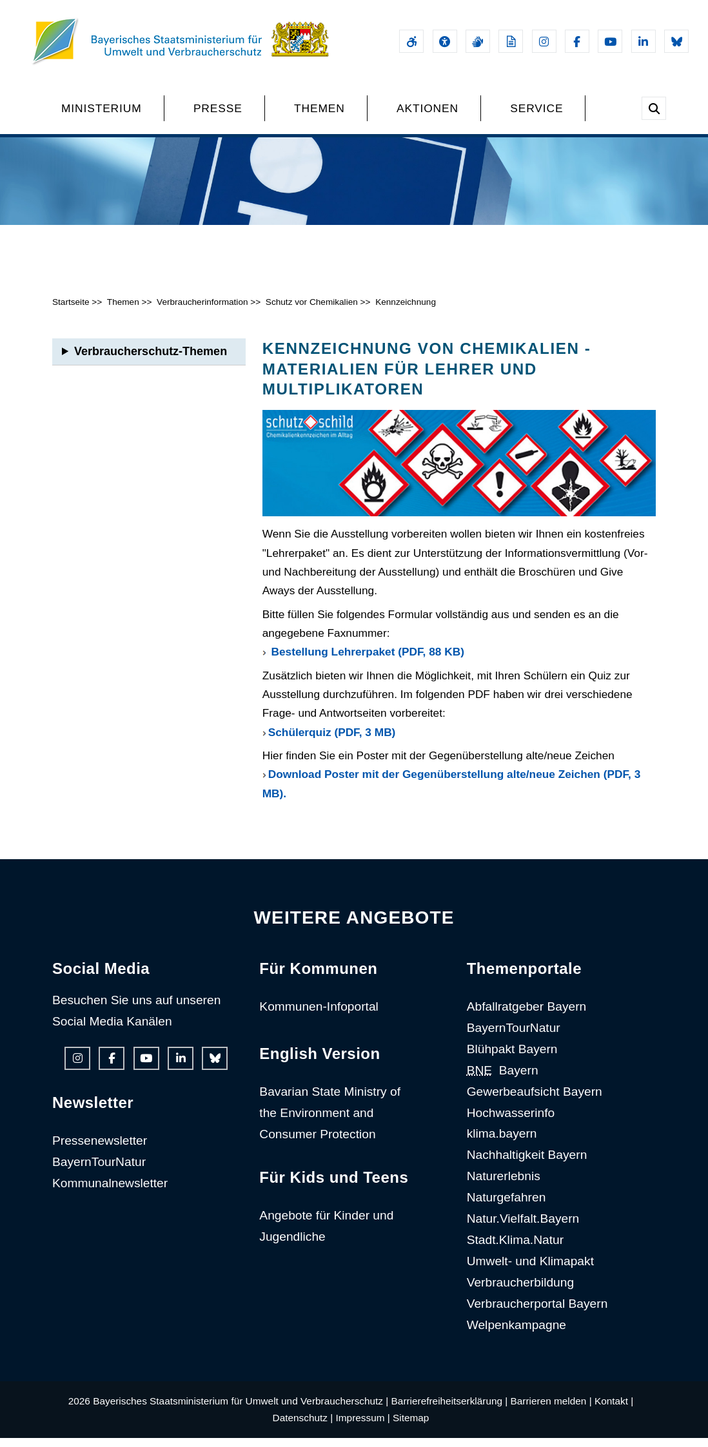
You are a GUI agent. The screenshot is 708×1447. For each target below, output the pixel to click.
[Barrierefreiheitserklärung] (411, 41)
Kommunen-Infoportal (319, 1015)
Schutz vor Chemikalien (312, 311)
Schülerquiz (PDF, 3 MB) (332, 740)
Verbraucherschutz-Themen (150, 360)
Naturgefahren (506, 1206)
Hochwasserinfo (511, 1121)
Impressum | (363, 1426)
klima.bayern (502, 1142)
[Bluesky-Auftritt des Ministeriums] (676, 41)
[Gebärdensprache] (478, 41)
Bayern (502, 1078)
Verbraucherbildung (520, 1290)
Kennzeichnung (406, 311)
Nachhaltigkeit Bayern (527, 1163)
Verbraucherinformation (202, 311)
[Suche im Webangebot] (654, 108)
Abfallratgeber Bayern (527, 1015)
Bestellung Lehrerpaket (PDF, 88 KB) (367, 660)
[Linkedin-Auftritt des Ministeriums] (643, 41)
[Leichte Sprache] (510, 41)
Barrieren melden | (551, 1409)
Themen (123, 311)
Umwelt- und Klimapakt (530, 1269)
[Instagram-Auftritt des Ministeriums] (544, 41)
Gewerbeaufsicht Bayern (534, 1100)
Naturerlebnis (503, 1185)
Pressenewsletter (99, 1149)
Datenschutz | (303, 1426)
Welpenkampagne (516, 1333)
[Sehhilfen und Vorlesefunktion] (445, 41)
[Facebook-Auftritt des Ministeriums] (577, 41)
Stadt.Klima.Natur (515, 1248)
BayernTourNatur (99, 1170)
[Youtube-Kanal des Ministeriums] (610, 41)
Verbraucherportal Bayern (537, 1312)
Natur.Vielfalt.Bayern (523, 1227)
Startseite (71, 311)
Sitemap (411, 1426)
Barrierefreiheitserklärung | (449, 1409)
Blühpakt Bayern (512, 1057)
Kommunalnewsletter (110, 1191)
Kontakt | (614, 1409)
